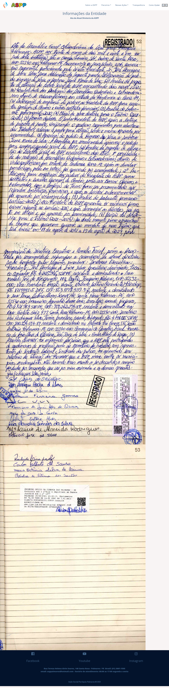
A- (166, 5)
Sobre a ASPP (91, 5)
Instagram (136, 661)
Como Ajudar (154, 5)
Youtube (84, 661)
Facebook (32, 661)
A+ (163, 5)
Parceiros (105, 5)
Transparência (139, 5)
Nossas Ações (121, 5)
